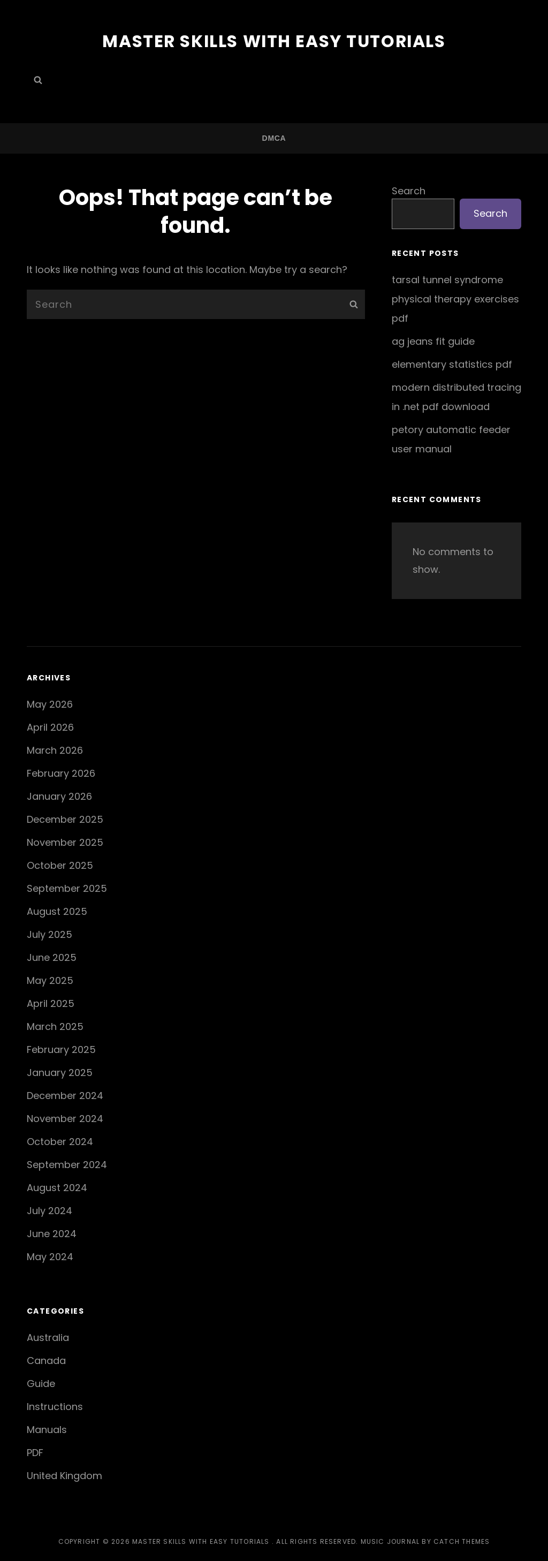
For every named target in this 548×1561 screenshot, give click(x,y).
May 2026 (50, 703)
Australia (48, 1337)
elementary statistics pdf (452, 363)
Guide (41, 1383)
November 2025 (65, 841)
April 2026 (50, 726)
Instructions (55, 1406)
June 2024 (52, 1233)
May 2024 (50, 1256)
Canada (46, 1360)
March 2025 (55, 1026)
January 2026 (59, 795)
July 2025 (49, 934)
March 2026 (55, 749)
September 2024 (67, 1164)
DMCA (274, 137)
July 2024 (49, 1210)
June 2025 (52, 957)
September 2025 (67, 888)
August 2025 (57, 911)
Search (408, 190)
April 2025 (50, 1003)
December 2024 (65, 1095)
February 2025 (61, 1049)
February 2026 (61, 772)
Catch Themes (461, 1540)
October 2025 (60, 865)
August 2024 (57, 1187)
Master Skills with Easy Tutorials (274, 41)
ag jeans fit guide (433, 340)
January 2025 (60, 1072)
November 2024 (65, 1118)
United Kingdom (64, 1475)
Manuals (47, 1429)
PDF (35, 1452)
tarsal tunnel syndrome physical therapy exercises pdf (455, 298)
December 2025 (65, 818)
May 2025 (50, 980)
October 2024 (60, 1141)
